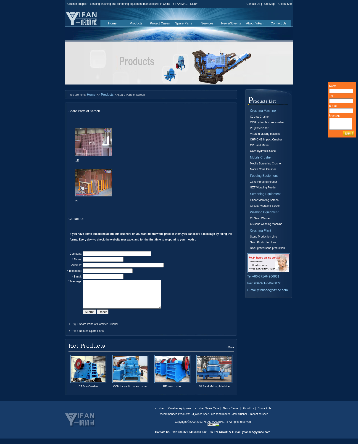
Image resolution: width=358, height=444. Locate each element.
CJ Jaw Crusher (88, 392)
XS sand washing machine (266, 224)
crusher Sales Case (207, 413)
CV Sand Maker (259, 145)
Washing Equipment (264, 212)
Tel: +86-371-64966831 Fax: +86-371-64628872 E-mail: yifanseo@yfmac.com (221, 437)
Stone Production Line (263, 236)
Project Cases (160, 23)
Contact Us (253, 3)
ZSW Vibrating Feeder (263, 181)
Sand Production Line (263, 242)
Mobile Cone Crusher (263, 169)
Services (207, 23)
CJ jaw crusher (199, 419)
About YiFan (254, 23)
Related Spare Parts (91, 336)
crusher (159, 413)
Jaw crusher (239, 419)
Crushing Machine (263, 110)
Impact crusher (259, 419)
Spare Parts (183, 23)
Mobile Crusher (261, 157)
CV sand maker (220, 419)
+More (230, 352)
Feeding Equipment (264, 175)
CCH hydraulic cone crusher (130, 392)
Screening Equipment (265, 194)
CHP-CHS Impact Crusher (266, 139)
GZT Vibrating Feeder (263, 187)
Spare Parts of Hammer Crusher (98, 329)
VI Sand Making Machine (214, 392)
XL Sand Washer (260, 218)
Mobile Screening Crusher (266, 163)
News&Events (231, 23)
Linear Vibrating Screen (264, 200)
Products (136, 23)
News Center (231, 413)
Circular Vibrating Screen (265, 205)
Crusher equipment (180, 413)
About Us (248, 413)
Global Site (285, 3)
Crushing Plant (260, 230)
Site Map (269, 3)
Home (112, 23)
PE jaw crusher (172, 392)
